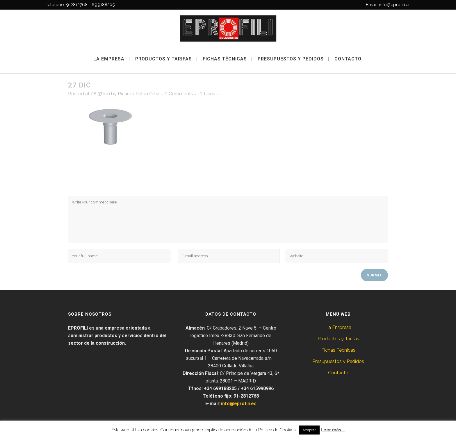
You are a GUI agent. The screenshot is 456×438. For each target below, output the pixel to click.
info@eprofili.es (238, 403)
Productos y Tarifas (338, 339)
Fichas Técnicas (338, 350)
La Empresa (338, 327)
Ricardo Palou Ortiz (138, 93)
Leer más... (333, 429)
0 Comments (179, 93)
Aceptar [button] (309, 430)
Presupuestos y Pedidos (338, 361)
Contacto (338, 373)
